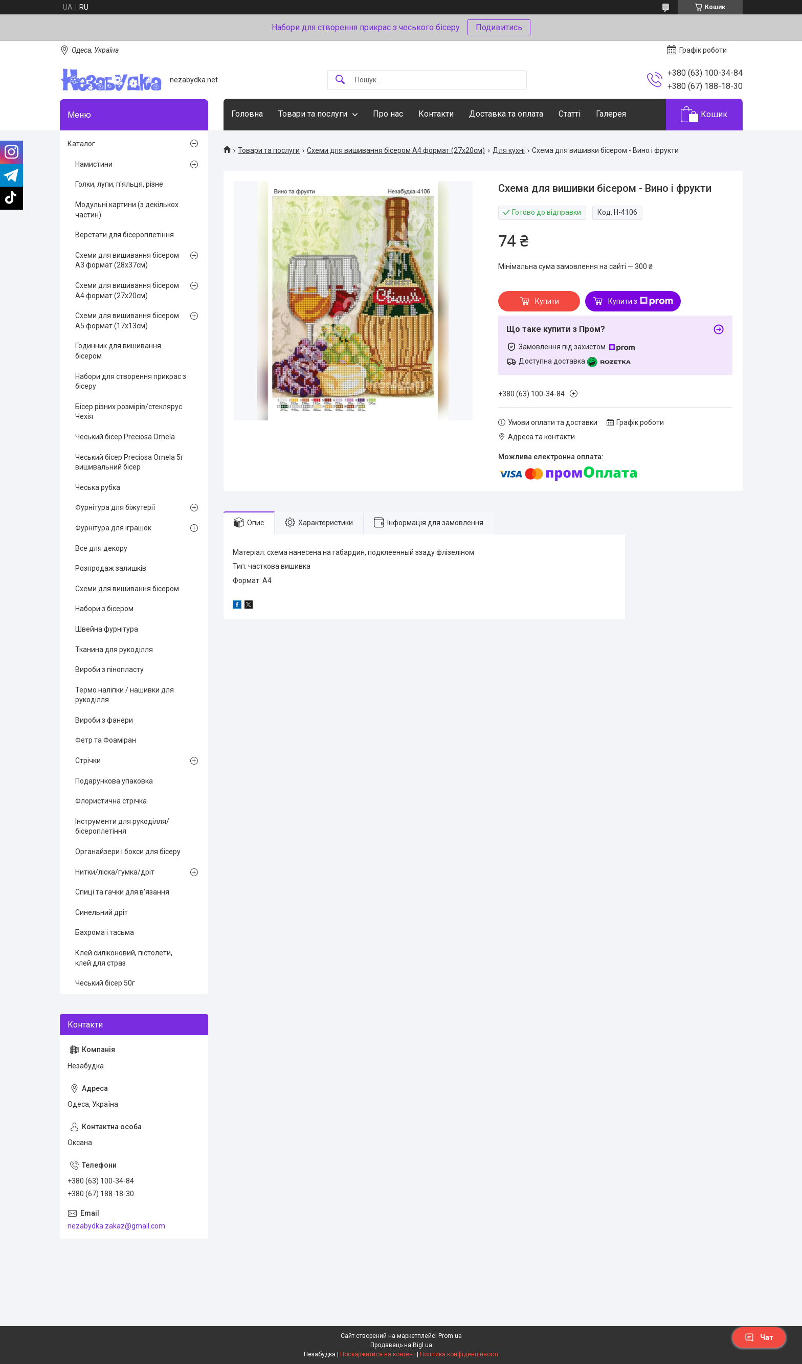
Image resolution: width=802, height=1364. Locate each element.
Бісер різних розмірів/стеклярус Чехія (128, 412)
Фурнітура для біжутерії (115, 507)
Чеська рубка (97, 487)
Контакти (436, 114)
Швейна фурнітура (106, 629)
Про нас (388, 114)
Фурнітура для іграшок (113, 528)
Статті (570, 114)
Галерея (611, 114)
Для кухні (509, 150)
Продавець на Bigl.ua (401, 1345)
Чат (759, 1337)
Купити (547, 301)
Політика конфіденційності (459, 1354)
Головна (247, 114)
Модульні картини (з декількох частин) (127, 209)
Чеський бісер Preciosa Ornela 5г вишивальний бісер (129, 462)
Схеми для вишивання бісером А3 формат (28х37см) (127, 260)
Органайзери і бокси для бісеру (128, 851)
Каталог (81, 144)
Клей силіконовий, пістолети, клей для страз (123, 958)
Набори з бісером (104, 609)
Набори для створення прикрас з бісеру (130, 381)
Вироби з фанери (104, 720)
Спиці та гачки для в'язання (122, 892)
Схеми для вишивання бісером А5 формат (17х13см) (127, 320)
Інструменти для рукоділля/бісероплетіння (122, 826)
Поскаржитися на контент (377, 1354)
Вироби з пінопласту (109, 669)
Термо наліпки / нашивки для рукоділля (124, 695)
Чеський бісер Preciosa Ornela (125, 437)
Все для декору (101, 548)
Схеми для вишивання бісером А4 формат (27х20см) (396, 150)
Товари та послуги (312, 114)
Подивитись (499, 27)
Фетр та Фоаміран (105, 740)
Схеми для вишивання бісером (127, 589)
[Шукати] (340, 80)
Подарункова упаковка (114, 781)
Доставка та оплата (506, 114)
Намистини (94, 164)
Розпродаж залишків (110, 568)
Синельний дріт (101, 912)
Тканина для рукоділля (114, 649)
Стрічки (88, 760)
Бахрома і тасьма (104, 932)
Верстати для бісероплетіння (124, 235)
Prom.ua (450, 1335)
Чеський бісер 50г (105, 983)
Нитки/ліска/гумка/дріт (114, 872)
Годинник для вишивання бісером (118, 351)
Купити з (640, 301)
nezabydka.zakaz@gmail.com (116, 1226)
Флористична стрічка (111, 801)
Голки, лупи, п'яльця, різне (119, 184)
